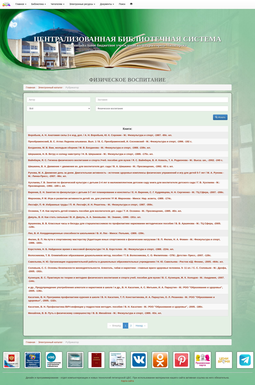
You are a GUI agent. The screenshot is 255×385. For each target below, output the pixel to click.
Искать (220, 117)
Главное (20, 4)
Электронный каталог (50, 87)
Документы (107, 4)
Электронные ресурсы (82, 4)
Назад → (141, 325)
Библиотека (38, 4)
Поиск (122, 4)
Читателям (57, 4)
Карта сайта (127, 381)
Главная (30, 87)
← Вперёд (115, 325)
